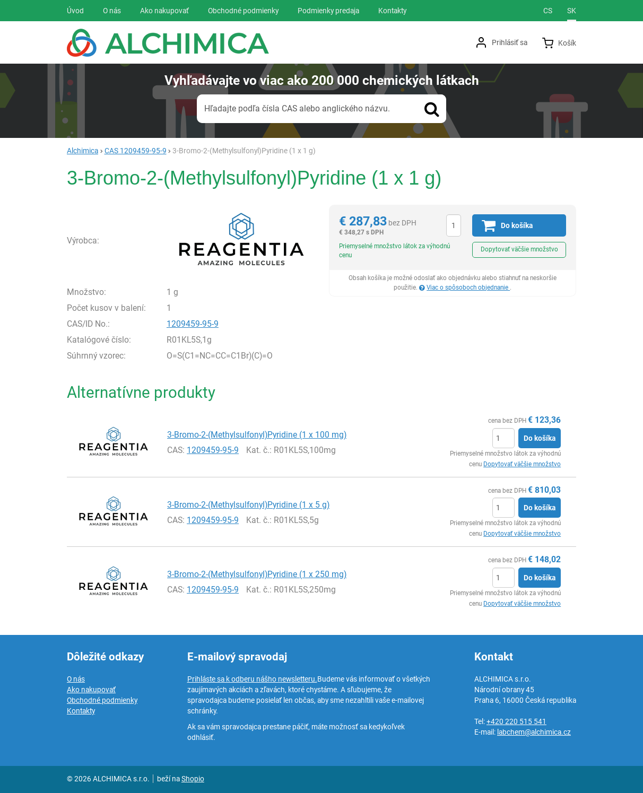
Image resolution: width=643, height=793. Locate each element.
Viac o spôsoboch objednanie (468, 287)
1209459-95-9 (193, 324)
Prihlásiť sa (509, 42)
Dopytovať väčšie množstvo (519, 249)
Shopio (192, 778)
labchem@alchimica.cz (534, 732)
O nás (76, 679)
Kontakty (81, 711)
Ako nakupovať (91, 689)
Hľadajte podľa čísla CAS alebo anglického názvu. (297, 108)
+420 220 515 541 (516, 721)
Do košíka (539, 438)
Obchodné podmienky (102, 700)
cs (547, 10)
